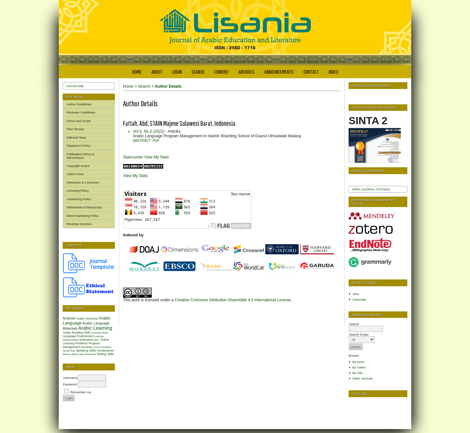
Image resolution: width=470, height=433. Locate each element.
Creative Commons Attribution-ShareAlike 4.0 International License (233, 300)
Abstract (141, 140)
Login (177, 71)
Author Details (168, 86)
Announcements (279, 71)
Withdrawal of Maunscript (84, 207)
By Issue (358, 362)
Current (221, 71)
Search (198, 71)
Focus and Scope (79, 121)
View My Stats (156, 157)
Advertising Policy (79, 199)
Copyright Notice (78, 166)
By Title (357, 373)
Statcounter (133, 157)
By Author (359, 367)
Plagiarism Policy (78, 145)
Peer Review (75, 129)
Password (70, 384)
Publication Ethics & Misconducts (80, 155)
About (157, 71)
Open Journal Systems (371, 189)
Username (70, 378)
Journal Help (75, 86)
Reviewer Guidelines (81, 112)
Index (333, 71)
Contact (311, 71)
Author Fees (75, 174)
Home (137, 71)
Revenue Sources (79, 224)
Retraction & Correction (83, 182)
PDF (156, 140)
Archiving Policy (78, 190)
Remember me (80, 392)
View (355, 294)
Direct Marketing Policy (83, 215)
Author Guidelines (79, 104)
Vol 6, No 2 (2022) (148, 131)
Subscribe (359, 299)
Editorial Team (76, 137)
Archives (247, 71)
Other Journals (362, 378)
